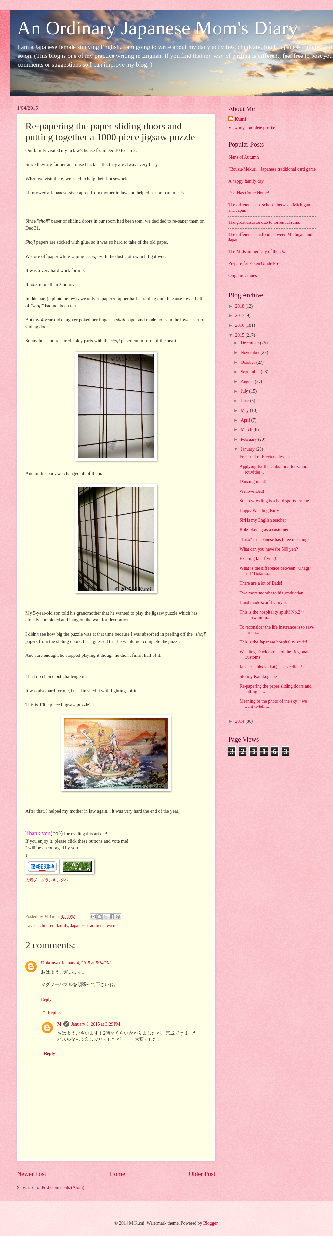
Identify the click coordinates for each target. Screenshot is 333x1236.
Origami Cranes (242, 275)
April (246, 420)
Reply (46, 999)
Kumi (240, 119)
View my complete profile (251, 127)
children (47, 925)
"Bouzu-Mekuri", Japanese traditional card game (272, 169)
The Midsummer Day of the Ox (256, 251)
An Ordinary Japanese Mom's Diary (157, 28)
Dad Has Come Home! (248, 192)
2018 (240, 306)
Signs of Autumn (243, 157)
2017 (240, 315)
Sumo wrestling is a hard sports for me (274, 500)
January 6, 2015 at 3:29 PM (95, 1024)
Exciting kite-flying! (257, 558)
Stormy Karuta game (258, 676)
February (249, 439)
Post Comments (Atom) (63, 1187)
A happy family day (246, 181)
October (248, 362)
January (248, 449)
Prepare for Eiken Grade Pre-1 (255, 263)
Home (117, 1173)
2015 (240, 335)
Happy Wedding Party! (260, 510)
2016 (240, 325)
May (245, 410)
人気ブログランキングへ (46, 880)
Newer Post (31, 1173)
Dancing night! (252, 481)
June (245, 400)
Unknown (50, 963)
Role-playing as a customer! (264, 529)
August (248, 381)
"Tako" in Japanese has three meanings (274, 539)
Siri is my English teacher (262, 520)
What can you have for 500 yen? (268, 549)
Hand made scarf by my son (264, 602)
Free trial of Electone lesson (264, 456)
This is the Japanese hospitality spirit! (273, 642)
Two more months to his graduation (271, 593)
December (250, 342)
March (247, 429)
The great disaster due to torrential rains (264, 222)
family (62, 925)
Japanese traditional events (94, 925)
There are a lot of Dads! (260, 583)
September (251, 371)
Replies (54, 1012)
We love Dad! (251, 491)
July (245, 391)
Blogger (210, 1223)
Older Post (202, 1173)
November (251, 352)
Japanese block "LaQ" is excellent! (270, 666)
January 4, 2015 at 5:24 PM (86, 963)
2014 (240, 721)
